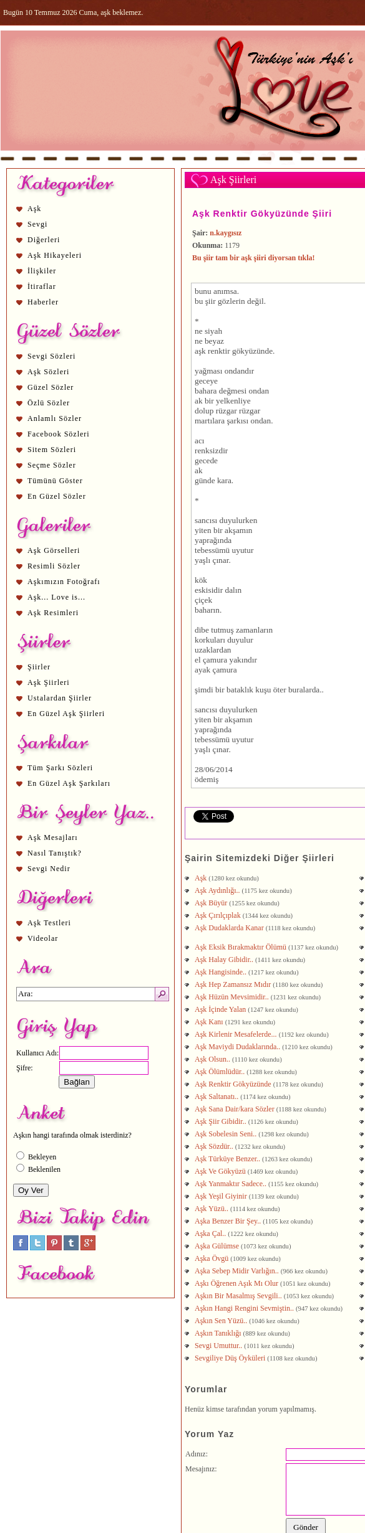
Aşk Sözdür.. (215, 1146)
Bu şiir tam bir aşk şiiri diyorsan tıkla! (253, 257)
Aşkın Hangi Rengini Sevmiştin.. (245, 1308)
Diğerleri (43, 239)
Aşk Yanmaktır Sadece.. (231, 1183)
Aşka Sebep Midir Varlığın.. (238, 1270)
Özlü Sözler (48, 403)
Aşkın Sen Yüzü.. (222, 1320)
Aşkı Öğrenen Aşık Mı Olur (237, 1283)
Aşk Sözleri (48, 371)
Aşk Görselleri (53, 550)
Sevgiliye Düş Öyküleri (231, 1358)
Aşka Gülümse (218, 1246)
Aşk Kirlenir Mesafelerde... (237, 1034)
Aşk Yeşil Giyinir (222, 1196)
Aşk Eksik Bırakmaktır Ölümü (241, 947)
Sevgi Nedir (49, 868)
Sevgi (37, 224)
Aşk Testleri (49, 922)
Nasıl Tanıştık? (54, 853)
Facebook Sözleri (58, 434)
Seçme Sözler (51, 465)
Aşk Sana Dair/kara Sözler (235, 1109)
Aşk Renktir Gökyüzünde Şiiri (262, 214)
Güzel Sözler (50, 387)
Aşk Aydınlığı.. (218, 890)
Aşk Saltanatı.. (217, 1096)
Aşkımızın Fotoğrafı (63, 581)
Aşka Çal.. (211, 1233)
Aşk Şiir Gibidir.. (221, 1121)
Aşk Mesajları (52, 837)
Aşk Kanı (210, 1021)
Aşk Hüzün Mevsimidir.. (233, 997)
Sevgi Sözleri (51, 356)
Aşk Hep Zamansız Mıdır (234, 984)
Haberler (43, 302)
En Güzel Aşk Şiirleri (66, 713)
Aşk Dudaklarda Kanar (230, 927)
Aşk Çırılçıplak (219, 915)
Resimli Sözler (53, 566)
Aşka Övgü (212, 1258)
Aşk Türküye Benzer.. (228, 1158)
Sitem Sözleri (51, 449)
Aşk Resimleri (53, 612)
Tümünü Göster (55, 480)
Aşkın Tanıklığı (219, 1333)
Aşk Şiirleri (48, 682)
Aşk (34, 208)
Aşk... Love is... (56, 597)
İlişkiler (41, 271)
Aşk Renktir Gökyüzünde (234, 1084)
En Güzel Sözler (56, 496)
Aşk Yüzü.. (212, 1208)
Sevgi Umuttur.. (219, 1345)
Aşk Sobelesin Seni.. (226, 1134)
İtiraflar (41, 286)
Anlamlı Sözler (54, 418)
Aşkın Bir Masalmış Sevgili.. (239, 1295)
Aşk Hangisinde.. (221, 972)
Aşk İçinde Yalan (221, 1009)
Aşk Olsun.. (213, 1059)
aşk (200, 351)
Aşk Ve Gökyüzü (221, 1171)
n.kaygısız (225, 233)
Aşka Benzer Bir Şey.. (229, 1221)
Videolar (42, 938)
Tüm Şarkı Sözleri (60, 767)
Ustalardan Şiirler (59, 698)
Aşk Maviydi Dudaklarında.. (238, 1046)
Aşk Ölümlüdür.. (220, 1071)
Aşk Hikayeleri (54, 255)
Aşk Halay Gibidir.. (225, 959)
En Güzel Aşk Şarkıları (68, 783)
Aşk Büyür (212, 903)
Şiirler (39, 667)
